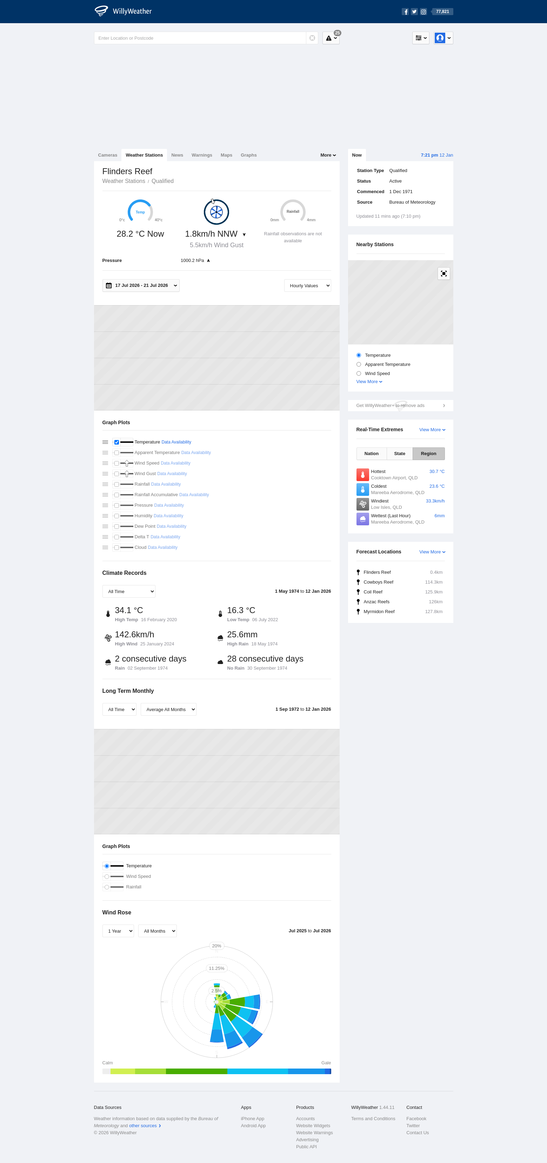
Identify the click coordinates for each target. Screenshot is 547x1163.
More (325, 155)
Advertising (307, 1139)
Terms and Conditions (373, 1118)
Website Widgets (313, 1125)
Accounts (305, 1118)
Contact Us (417, 1132)
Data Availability (176, 442)
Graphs (249, 155)
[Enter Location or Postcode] (206, 38)
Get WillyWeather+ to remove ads (390, 405)
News (177, 155)
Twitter (413, 1125)
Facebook (416, 1118)
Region (428, 453)
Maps (226, 155)
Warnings (202, 155)
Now (357, 155)
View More (367, 381)
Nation (372, 453)
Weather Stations (144, 155)
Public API (306, 1146)
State (399, 453)
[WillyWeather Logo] (127, 11)
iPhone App (253, 1118)
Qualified (163, 181)
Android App (253, 1125)
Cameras (108, 155)
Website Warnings (314, 1132)
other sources (143, 1125)
